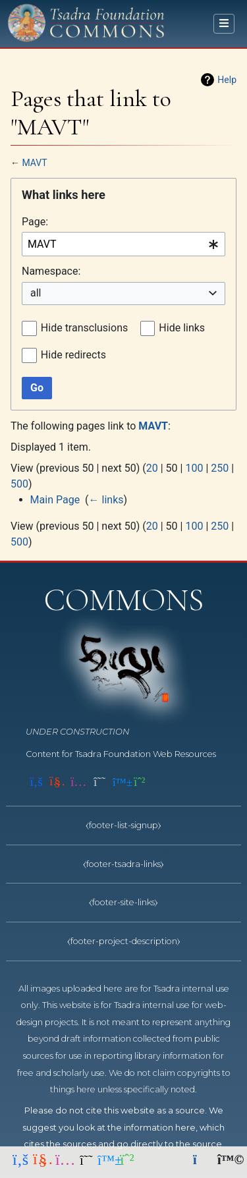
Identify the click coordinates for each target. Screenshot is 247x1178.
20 (152, 468)
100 (194, 468)
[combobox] (123, 244)
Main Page (55, 499)
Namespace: (51, 271)
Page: (35, 221)
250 (220, 468)
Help (226, 79)
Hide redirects (73, 355)
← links (106, 499)
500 (19, 484)
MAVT (34, 162)
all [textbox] (35, 293)
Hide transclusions (84, 328)
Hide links (182, 328)
